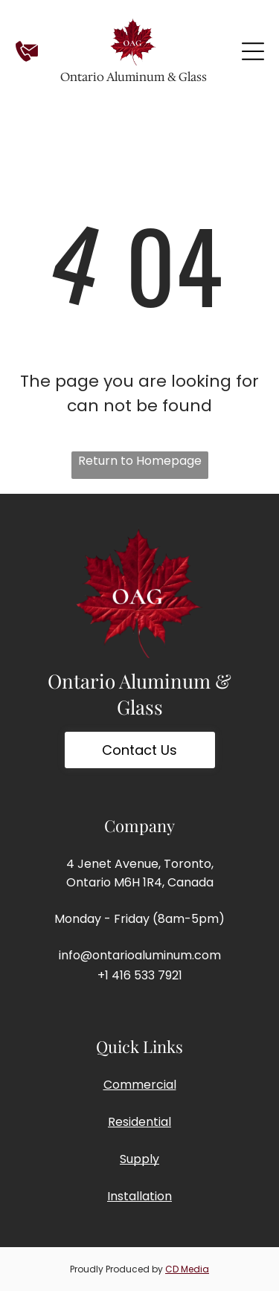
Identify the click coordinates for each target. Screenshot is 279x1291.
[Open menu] (253, 51)
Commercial (139, 1084)
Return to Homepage (140, 460)
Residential (139, 1121)
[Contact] (27, 59)
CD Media (187, 1269)
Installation (139, 1196)
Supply (139, 1159)
